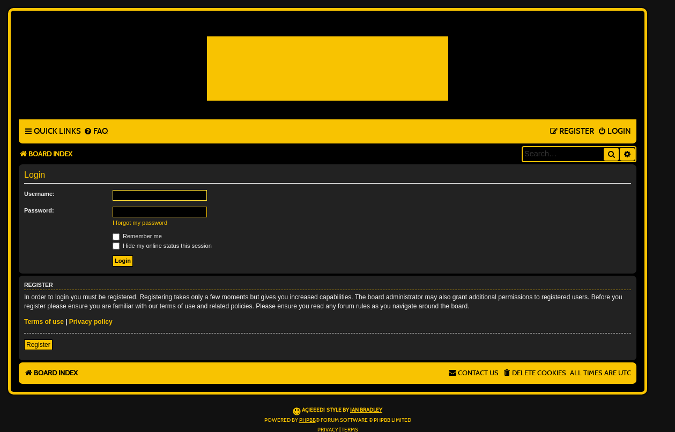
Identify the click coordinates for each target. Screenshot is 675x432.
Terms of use (44, 321)
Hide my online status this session (162, 245)
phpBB (307, 420)
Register (38, 344)
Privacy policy (91, 321)
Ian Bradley (366, 410)
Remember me (137, 236)
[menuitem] (96, 132)
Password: (39, 210)
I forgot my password (140, 222)
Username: (39, 194)
